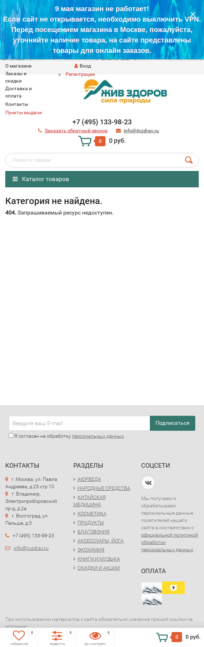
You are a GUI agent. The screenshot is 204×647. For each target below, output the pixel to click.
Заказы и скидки (16, 77)
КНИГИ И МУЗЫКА (99, 559)
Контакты (16, 104)
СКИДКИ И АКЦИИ (99, 568)
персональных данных (98, 436)
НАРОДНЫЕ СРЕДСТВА (104, 488)
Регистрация (80, 74)
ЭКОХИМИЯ (91, 550)
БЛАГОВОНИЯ (94, 532)
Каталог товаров (41, 179)
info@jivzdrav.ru (31, 548)
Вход (82, 66)
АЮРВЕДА (89, 479)
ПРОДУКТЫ (91, 522)
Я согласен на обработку (66, 436)
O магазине (18, 66)
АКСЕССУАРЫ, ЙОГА (101, 541)
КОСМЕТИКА (92, 513)
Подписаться (172, 423)
